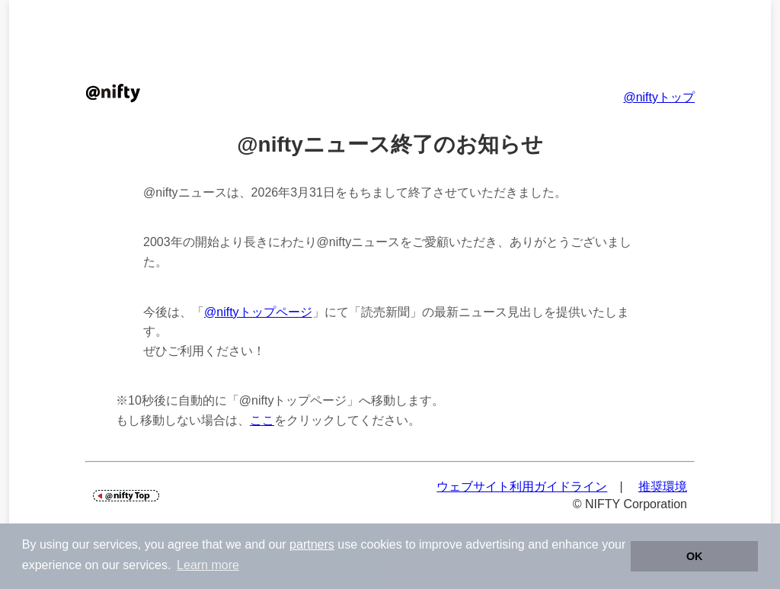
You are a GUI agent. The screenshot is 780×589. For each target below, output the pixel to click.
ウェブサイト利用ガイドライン (521, 486)
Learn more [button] (208, 565)
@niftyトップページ (258, 312)
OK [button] (694, 556)
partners (311, 544)
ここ (262, 420)
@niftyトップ (659, 97)
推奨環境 (662, 486)
